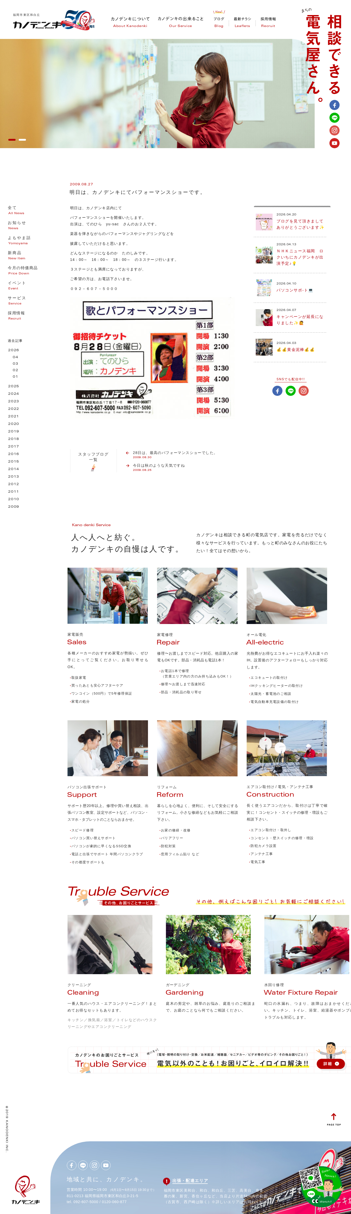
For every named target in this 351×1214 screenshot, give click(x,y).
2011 (13, 492)
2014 (13, 469)
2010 (13, 499)
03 (15, 364)
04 (15, 357)
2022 (13, 409)
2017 (13, 447)
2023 (13, 401)
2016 (13, 454)
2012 (13, 484)
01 (15, 377)
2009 (13, 507)
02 (15, 370)
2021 (13, 416)
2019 (13, 431)
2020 (13, 424)
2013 (13, 477)
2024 (13, 394)
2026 (13, 350)
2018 (13, 439)
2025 (13, 386)
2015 (13, 462)
